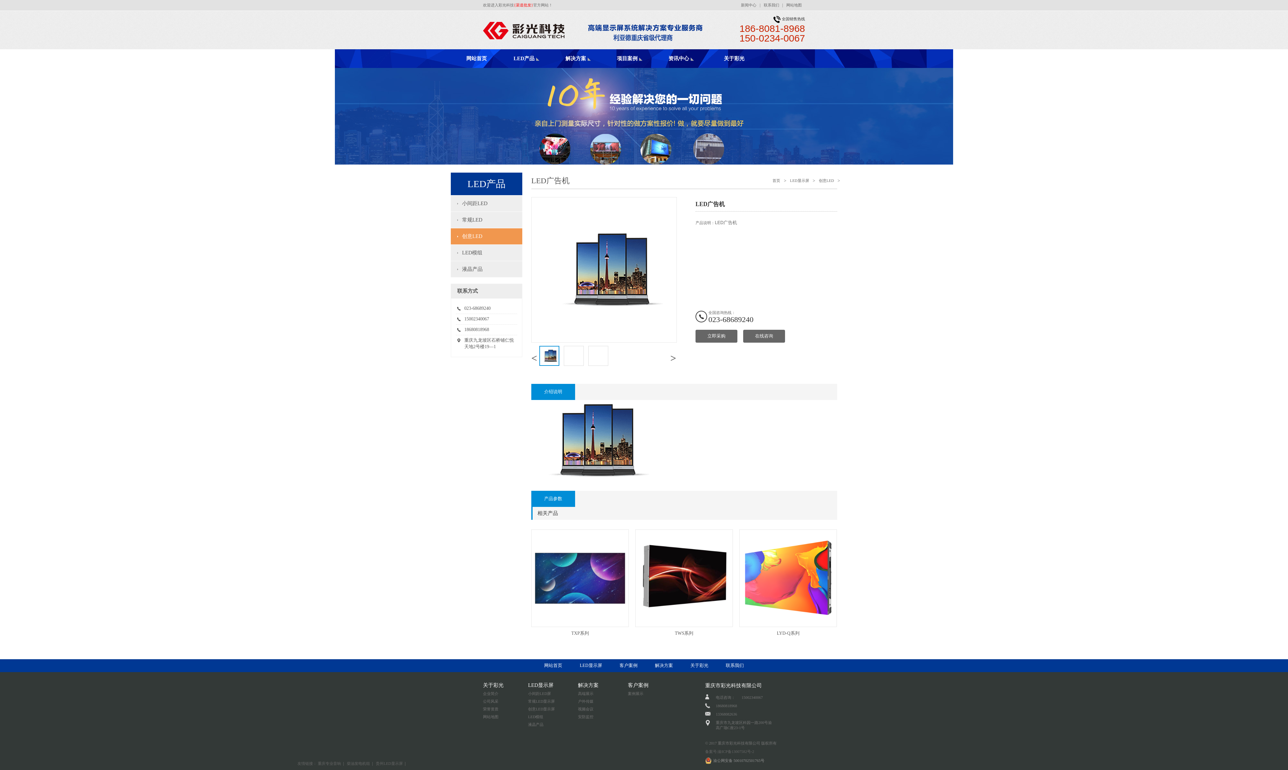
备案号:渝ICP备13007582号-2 (729, 751)
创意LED (472, 236)
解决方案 (575, 58)
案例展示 (635, 693)
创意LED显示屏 (541, 709)
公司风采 (490, 701)
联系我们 (771, 5)
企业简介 (490, 693)
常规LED (472, 220)
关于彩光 (734, 58)
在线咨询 (764, 336)
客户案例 (629, 665)
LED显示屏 (799, 180)
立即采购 (716, 336)
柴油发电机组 (358, 763)
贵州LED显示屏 (389, 763)
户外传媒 (585, 701)
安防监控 (585, 717)
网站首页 (476, 58)
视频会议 (585, 709)
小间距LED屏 (539, 693)
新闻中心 (748, 5)
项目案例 (627, 58)
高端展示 (585, 693)
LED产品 (524, 58)
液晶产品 (472, 269)
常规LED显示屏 (541, 701)
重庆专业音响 (329, 763)
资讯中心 (678, 58)
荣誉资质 (490, 709)
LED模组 (472, 252)
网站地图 (794, 5)
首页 (776, 180)
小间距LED (475, 203)
